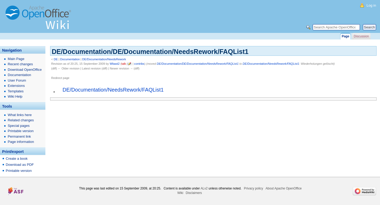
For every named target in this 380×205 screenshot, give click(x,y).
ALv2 (204, 188)
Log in (371, 5)
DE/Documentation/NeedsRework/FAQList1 (271, 63)
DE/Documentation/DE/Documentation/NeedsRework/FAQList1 (198, 63)
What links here (20, 115)
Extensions (16, 86)
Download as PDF (20, 165)
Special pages (19, 126)
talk (123, 63)
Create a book (17, 159)
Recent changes (20, 64)
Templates (15, 91)
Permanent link (19, 136)
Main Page (16, 59)
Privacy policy (253, 188)
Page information (21, 142)
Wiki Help (15, 96)
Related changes (21, 120)
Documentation (70, 59)
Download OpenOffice (25, 70)
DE (56, 59)
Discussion (361, 36)
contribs (139, 63)
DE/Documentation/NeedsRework (104, 59)
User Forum (17, 80)
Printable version (21, 131)
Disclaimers (194, 193)
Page (345, 36)
